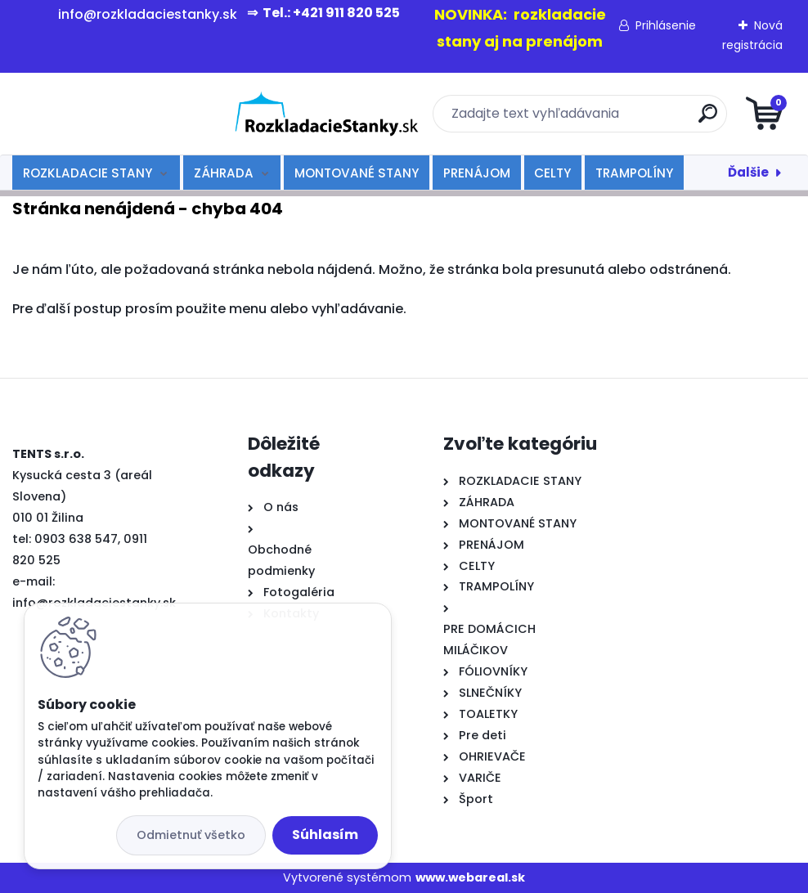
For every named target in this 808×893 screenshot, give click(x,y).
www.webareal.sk (470, 877)
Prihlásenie (665, 25)
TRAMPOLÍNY (634, 173)
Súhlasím (325, 834)
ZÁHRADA (224, 173)
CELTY (552, 173)
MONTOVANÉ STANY (356, 173)
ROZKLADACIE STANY (87, 173)
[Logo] (112, 114)
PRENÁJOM (476, 173)
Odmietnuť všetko (191, 835)
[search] (600, 120)
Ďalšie (748, 172)
